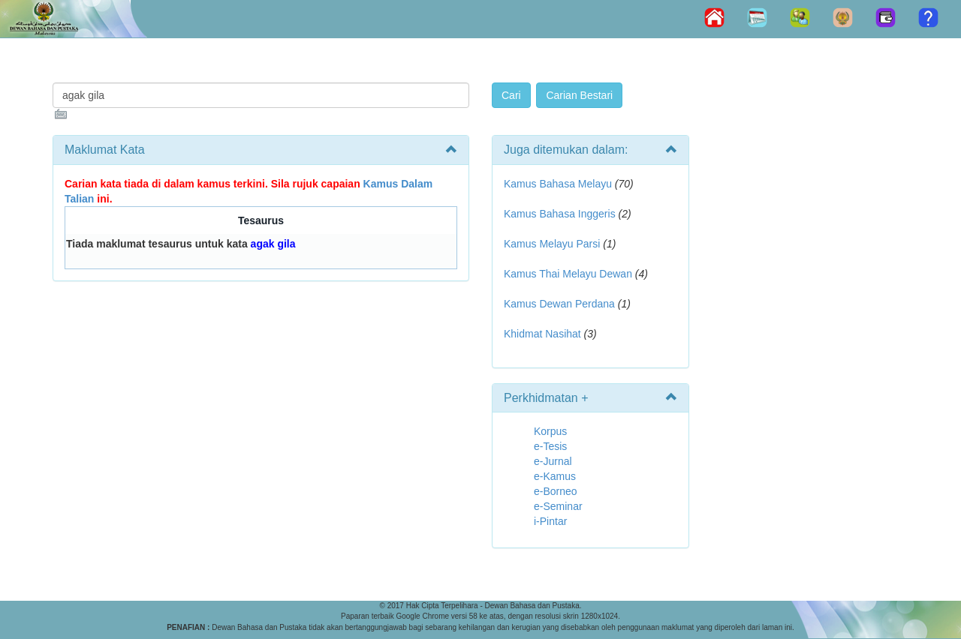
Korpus (550, 431)
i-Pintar (550, 521)
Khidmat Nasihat (542, 334)
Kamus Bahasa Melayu (559, 184)
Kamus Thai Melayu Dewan (568, 274)
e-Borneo (555, 491)
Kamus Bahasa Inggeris (560, 214)
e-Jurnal (553, 461)
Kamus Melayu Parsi (552, 244)
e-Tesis (550, 446)
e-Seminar (558, 506)
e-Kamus (555, 476)
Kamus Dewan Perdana (559, 304)
